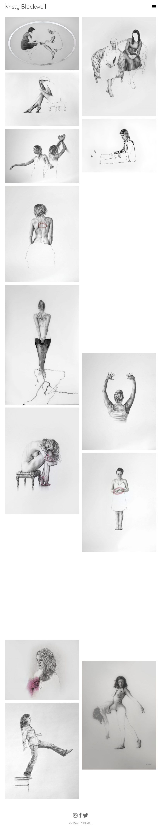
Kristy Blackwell (25, 6)
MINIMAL (86, 823)
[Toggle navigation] (154, 6)
